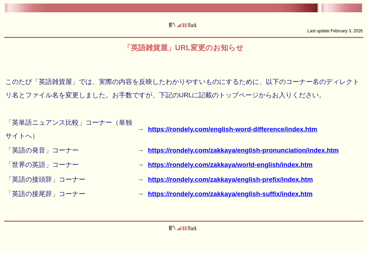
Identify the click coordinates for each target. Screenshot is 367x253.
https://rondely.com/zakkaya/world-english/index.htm (230, 164)
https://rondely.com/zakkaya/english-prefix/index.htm (230, 179)
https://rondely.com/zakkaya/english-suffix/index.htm (230, 193)
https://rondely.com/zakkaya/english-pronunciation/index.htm (243, 150)
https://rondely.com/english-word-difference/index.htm (232, 129)
